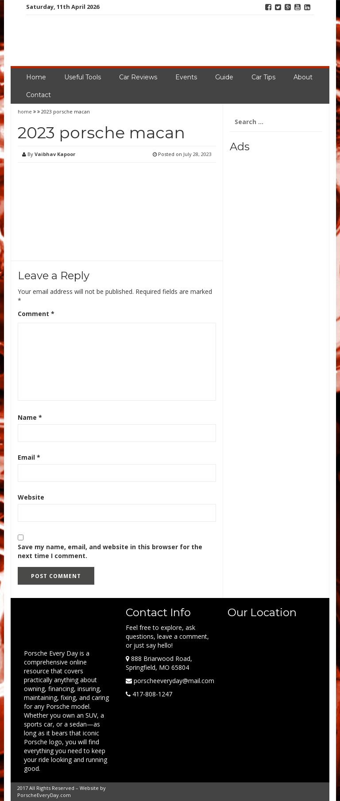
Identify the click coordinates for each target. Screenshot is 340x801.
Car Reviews (138, 77)
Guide (224, 77)
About (303, 77)
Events (186, 77)
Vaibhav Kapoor (55, 154)
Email (29, 457)
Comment (36, 313)
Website (31, 497)
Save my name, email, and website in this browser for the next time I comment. (110, 551)
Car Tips (263, 77)
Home (36, 77)
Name (30, 417)
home (25, 111)
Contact (38, 95)
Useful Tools (82, 77)
